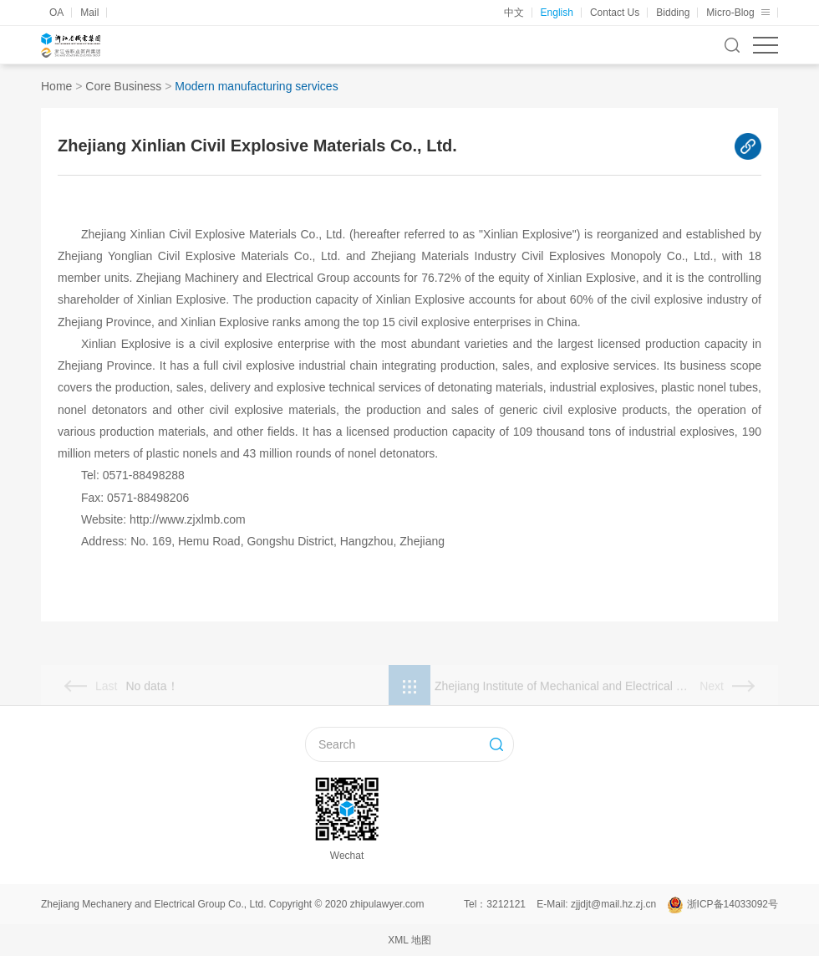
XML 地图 (409, 940)
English (557, 12)
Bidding (672, 12)
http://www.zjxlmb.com (187, 519)
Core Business (123, 86)
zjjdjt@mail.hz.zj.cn (613, 904)
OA (56, 12)
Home (56, 86)
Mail (89, 12)
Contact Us (614, 12)
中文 (514, 12)
